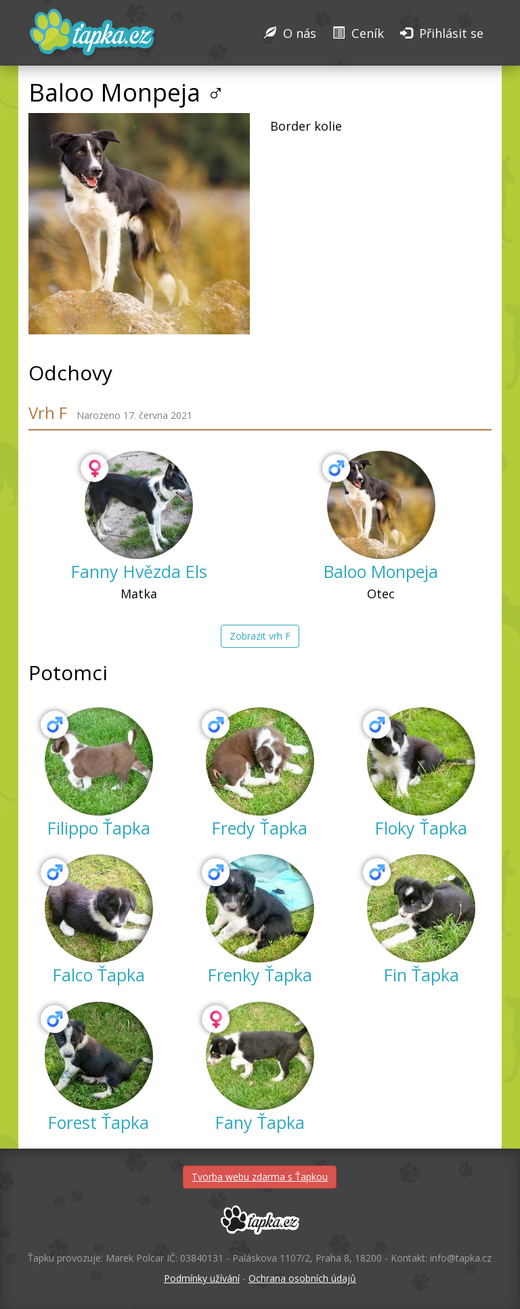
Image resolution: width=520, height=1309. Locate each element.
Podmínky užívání (202, 1278)
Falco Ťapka (99, 974)
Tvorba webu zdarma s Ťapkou (260, 1176)
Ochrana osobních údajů (302, 1278)
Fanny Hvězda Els (139, 571)
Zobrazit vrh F (260, 635)
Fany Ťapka (260, 1122)
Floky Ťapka (421, 827)
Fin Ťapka (421, 974)
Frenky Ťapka (260, 974)
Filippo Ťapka (98, 827)
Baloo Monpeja (381, 571)
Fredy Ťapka (259, 827)
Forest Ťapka (98, 1122)
